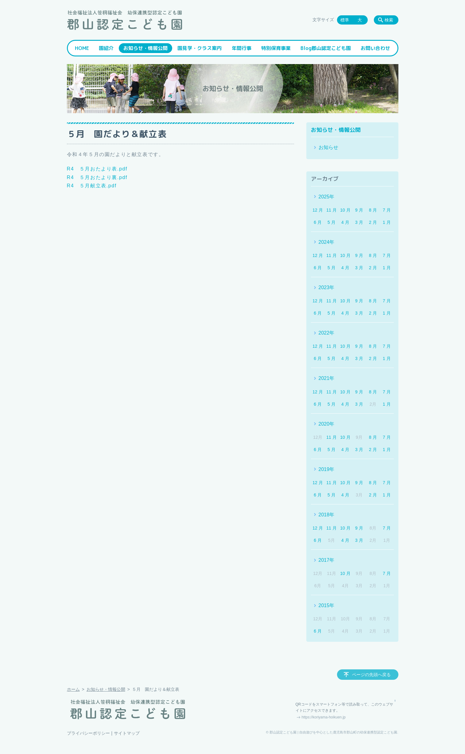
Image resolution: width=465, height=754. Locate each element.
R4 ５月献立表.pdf (92, 185)
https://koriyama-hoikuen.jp (324, 717)
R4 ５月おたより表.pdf (97, 168)
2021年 (327, 378)
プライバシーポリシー (88, 733)
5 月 (331, 222)
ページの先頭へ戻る (371, 674)
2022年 (327, 332)
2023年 (327, 287)
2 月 (373, 222)
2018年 (327, 514)
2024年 (327, 242)
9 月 (359, 210)
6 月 (318, 222)
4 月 (345, 222)
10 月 (345, 210)
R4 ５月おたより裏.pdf (97, 177)
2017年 (327, 560)
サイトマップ (127, 733)
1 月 (387, 222)
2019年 (327, 469)
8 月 (373, 210)
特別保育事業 (276, 48)
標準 (344, 19)
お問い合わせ (375, 48)
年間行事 (241, 48)
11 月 (331, 210)
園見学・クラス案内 (199, 48)
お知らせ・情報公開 (145, 48)
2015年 (327, 605)
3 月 (359, 222)
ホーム (73, 689)
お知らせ (328, 147)
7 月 (387, 210)
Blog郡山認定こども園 (325, 48)
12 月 (317, 210)
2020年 (327, 424)
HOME (82, 48)
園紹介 (106, 48)
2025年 (327, 196)
